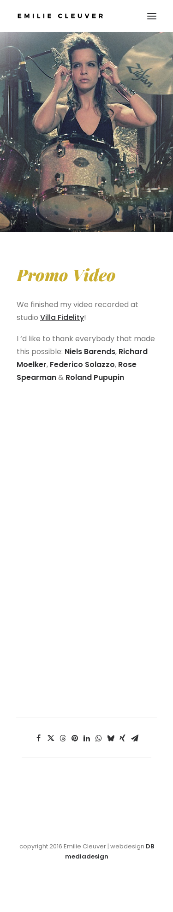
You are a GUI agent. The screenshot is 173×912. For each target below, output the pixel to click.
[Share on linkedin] (86, 738)
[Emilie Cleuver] (60, 15)
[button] (152, 16)
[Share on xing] (122, 738)
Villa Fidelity (62, 317)
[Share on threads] (62, 738)
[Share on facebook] (38, 738)
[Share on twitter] (50, 738)
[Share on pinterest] (74, 738)
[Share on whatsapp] (98, 738)
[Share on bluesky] (110, 738)
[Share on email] (134, 738)
